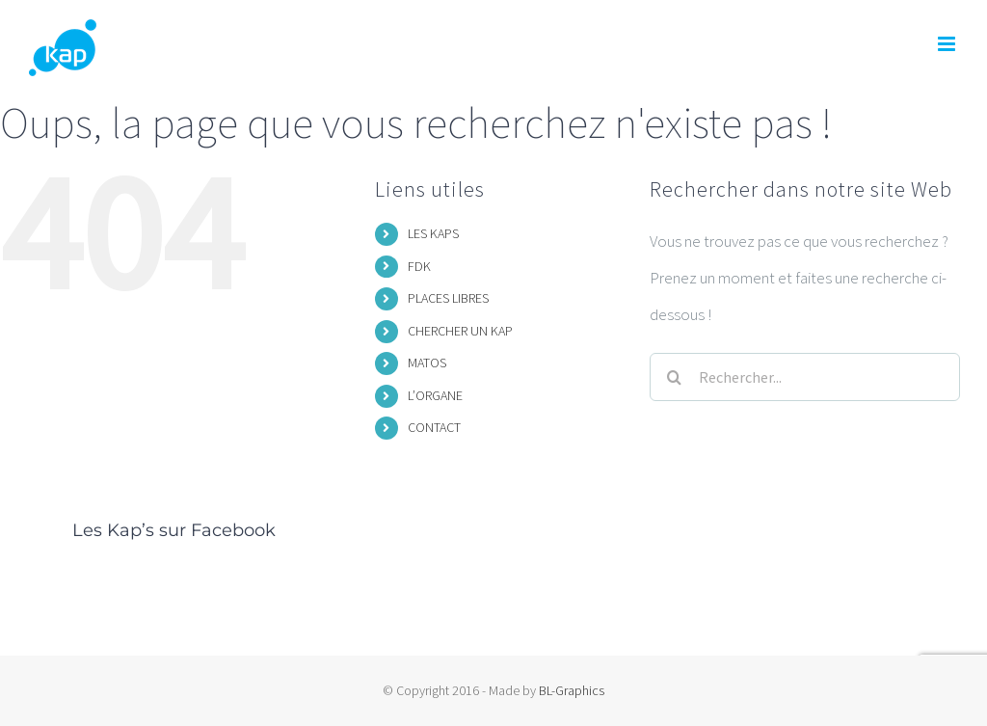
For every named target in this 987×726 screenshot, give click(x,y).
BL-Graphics (571, 690)
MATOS (427, 362)
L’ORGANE (435, 395)
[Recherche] (674, 377)
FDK (419, 266)
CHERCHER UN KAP (460, 330)
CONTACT (434, 427)
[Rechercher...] (804, 377)
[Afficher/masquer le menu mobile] (948, 44)
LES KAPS (433, 233)
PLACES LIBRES (448, 298)
